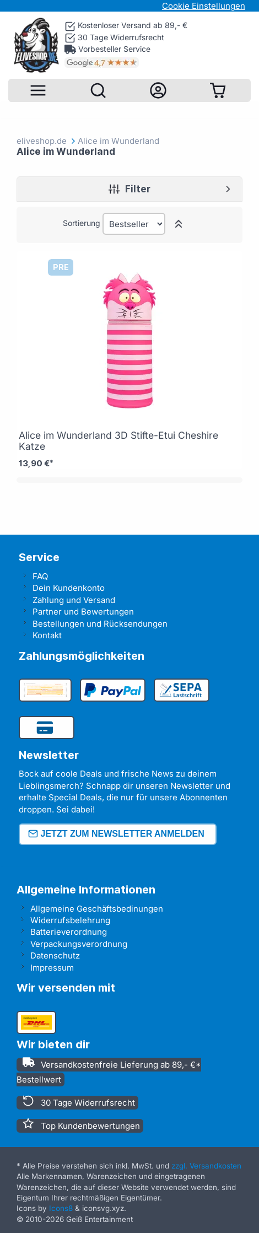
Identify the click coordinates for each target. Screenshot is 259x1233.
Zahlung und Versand (74, 600)
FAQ (40, 576)
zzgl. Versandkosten (206, 1165)
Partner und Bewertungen (83, 611)
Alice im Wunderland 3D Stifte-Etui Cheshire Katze (118, 440)
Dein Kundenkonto (69, 588)
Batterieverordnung (68, 932)
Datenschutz (55, 955)
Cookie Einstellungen (203, 6)
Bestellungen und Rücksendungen (100, 623)
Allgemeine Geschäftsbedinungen (96, 908)
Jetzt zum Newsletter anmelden (116, 834)
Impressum (52, 967)
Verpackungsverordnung (78, 944)
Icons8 (61, 1208)
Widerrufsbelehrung (70, 920)
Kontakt (47, 635)
